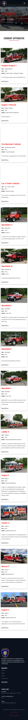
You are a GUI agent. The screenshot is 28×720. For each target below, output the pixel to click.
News (2, 676)
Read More (4, 81)
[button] (24, 3)
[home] (4, 3)
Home (3, 670)
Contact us (4, 678)
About (3, 673)
